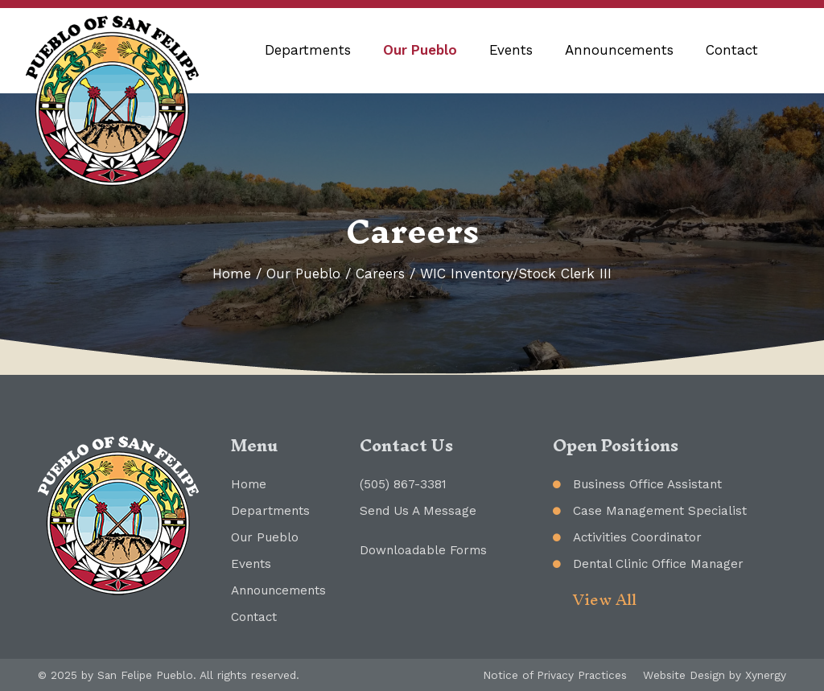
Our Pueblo (420, 50)
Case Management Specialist (660, 511)
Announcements (619, 50)
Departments (308, 50)
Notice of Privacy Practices (555, 674)
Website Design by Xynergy (714, 674)
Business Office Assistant (647, 484)
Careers (380, 273)
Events (511, 50)
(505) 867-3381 (403, 484)
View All (605, 600)
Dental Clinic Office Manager (658, 564)
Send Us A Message (418, 511)
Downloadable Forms (423, 550)
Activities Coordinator (637, 537)
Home (231, 273)
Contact (732, 50)
